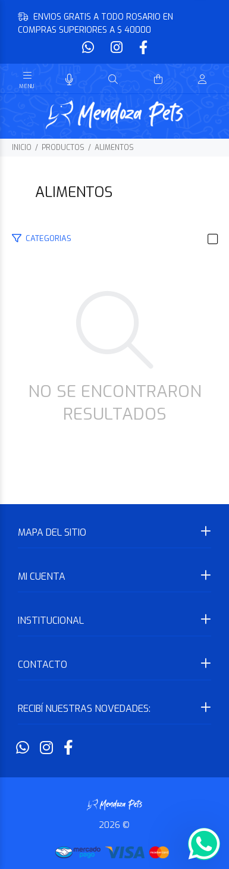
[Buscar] (113, 79)
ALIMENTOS (114, 147)
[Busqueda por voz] (69, 80)
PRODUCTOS (63, 147)
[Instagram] (116, 48)
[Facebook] (142, 48)
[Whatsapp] (89, 48)
